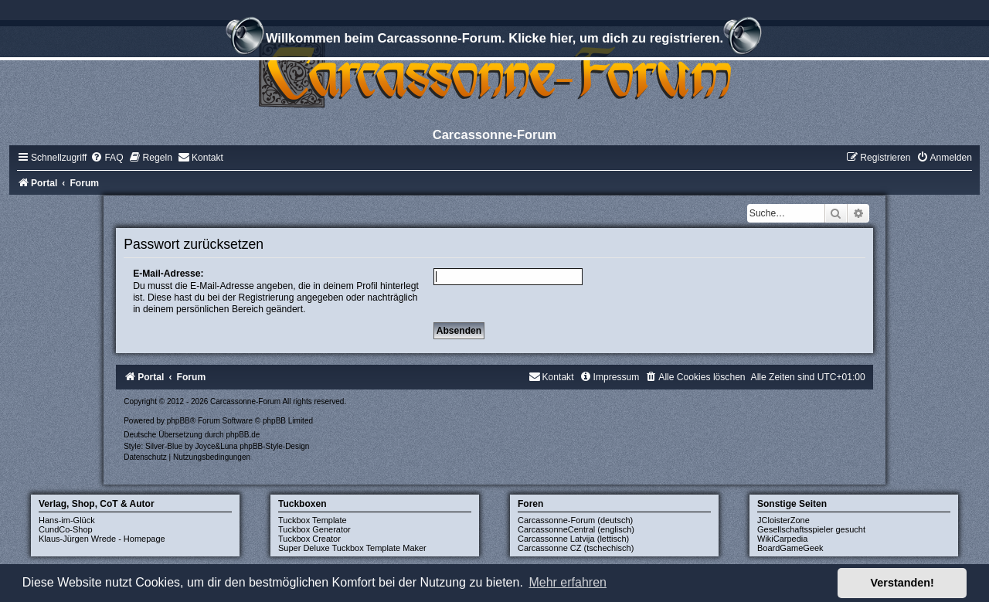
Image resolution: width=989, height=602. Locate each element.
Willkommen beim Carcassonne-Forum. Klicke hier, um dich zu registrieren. (494, 40)
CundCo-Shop (66, 529)
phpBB (178, 421)
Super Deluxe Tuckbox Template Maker (352, 548)
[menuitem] (106, 157)
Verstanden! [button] (902, 582)
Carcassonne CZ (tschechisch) (576, 548)
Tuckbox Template (312, 520)
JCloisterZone (783, 520)
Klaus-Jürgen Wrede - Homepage (102, 538)
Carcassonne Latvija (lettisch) (573, 538)
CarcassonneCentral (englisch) (576, 529)
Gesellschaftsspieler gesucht (811, 529)
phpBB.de (243, 434)
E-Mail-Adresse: (168, 273)
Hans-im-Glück (67, 520)
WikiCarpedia (782, 538)
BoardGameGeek (790, 548)
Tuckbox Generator (314, 529)
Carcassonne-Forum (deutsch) (575, 520)
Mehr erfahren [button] (567, 582)
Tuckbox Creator (309, 538)
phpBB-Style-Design (274, 446)
